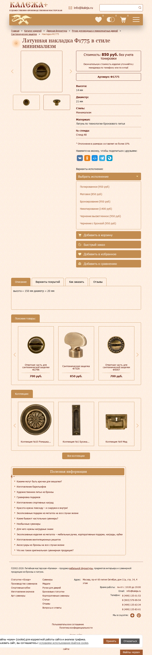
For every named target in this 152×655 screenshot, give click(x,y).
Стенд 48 (81, 134)
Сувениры (48, 579)
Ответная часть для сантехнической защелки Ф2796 (36, 367)
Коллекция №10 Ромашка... (36, 441)
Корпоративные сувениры (56, 595)
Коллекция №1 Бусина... (76, 441)
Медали (46, 583)
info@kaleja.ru (134, 591)
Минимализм (83, 112)
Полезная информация (68, 471)
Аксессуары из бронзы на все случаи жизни (40, 544)
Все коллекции (76, 455)
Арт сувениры (18, 595)
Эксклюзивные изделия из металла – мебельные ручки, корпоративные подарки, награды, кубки (69, 534)
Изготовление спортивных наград (35, 502)
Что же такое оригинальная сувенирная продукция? (45, 550)
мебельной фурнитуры (81, 568)
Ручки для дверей (52, 587)
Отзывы (46, 603)
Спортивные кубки (20, 587)
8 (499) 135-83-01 (131, 609)
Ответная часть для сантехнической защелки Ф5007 (116, 367)
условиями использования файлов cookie (63, 642)
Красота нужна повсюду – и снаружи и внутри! (42, 507)
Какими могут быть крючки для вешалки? (39, 481)
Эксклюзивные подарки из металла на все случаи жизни (47, 513)
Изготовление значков (22, 591)
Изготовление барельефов (31, 486)
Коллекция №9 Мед (116, 441)
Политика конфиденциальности (76, 627)
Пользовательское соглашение (68, 624)
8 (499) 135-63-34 (131, 604)
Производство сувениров (24, 583)
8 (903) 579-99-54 (131, 600)
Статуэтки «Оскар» (21, 579)
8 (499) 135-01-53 (131, 595)
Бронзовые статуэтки (53, 591)
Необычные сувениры (29, 523)
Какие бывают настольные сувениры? (37, 518)
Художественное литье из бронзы (35, 491)
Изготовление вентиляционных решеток (39, 539)
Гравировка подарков (28, 497)
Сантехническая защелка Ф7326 (76, 367)
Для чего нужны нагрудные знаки (35, 528)
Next (71, 71)
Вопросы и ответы (52, 607)
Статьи (46, 599)
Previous (12, 71)
